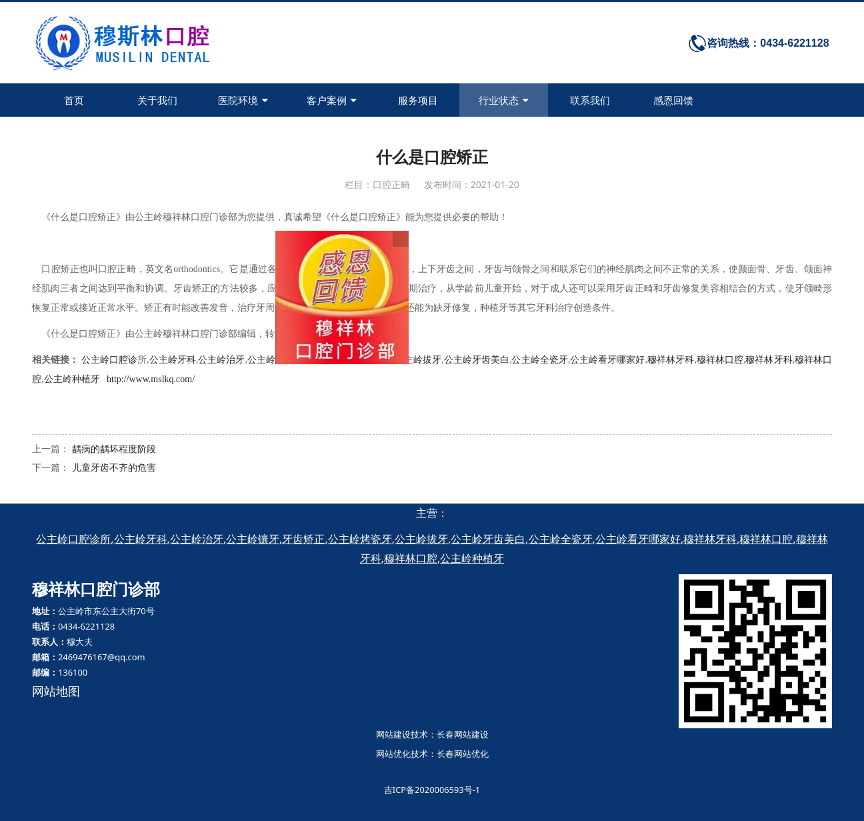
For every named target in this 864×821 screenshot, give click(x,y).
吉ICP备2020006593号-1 (432, 790)
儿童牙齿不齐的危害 (114, 467)
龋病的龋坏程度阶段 (114, 448)
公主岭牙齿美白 (476, 360)
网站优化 (393, 754)
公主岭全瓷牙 (539, 360)
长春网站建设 (463, 734)
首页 (74, 100)
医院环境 (243, 100)
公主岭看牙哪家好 (607, 360)
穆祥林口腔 (720, 360)
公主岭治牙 (221, 360)
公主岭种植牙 (72, 379)
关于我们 (157, 100)
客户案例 (332, 100)
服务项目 (418, 100)
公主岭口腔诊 (109, 360)
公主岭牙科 (172, 360)
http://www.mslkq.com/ (151, 379)
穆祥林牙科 (670, 360)
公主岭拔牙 (418, 360)
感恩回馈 (673, 100)
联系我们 (590, 100)
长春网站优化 (463, 754)
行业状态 (504, 100)
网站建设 (393, 734)
